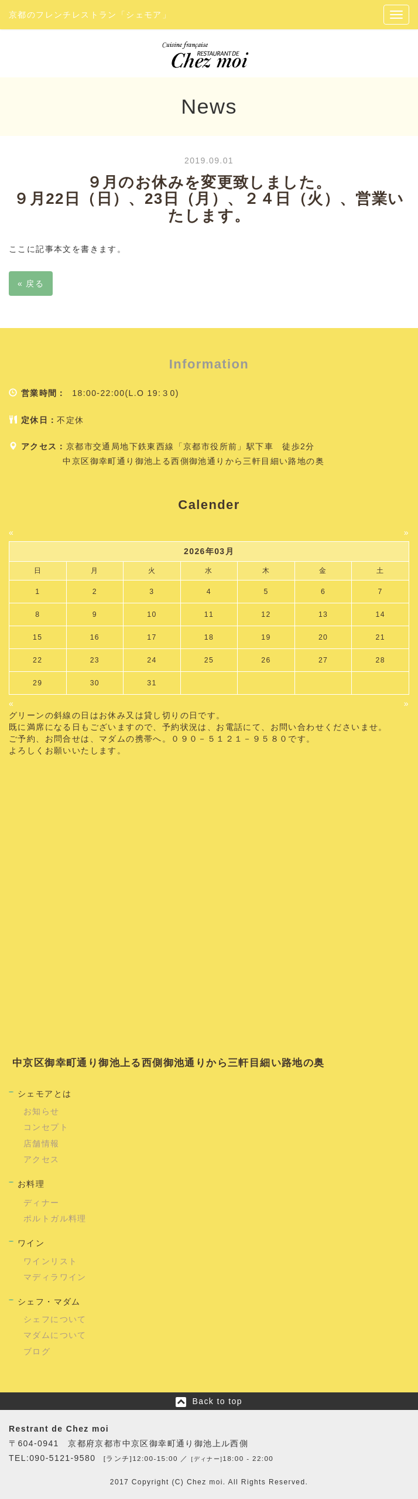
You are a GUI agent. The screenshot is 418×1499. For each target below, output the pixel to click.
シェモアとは (44, 1093)
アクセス (41, 1159)
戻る (31, 283)
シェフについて (55, 1319)
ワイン (31, 1243)
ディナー (41, 1202)
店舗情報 (41, 1143)
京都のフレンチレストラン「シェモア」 (90, 14)
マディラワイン (55, 1277)
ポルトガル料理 (55, 1218)
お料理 (31, 1184)
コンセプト (45, 1127)
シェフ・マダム (49, 1301)
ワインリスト (50, 1261)
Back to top (217, 1401)
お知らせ (41, 1111)
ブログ (36, 1351)
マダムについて (55, 1335)
